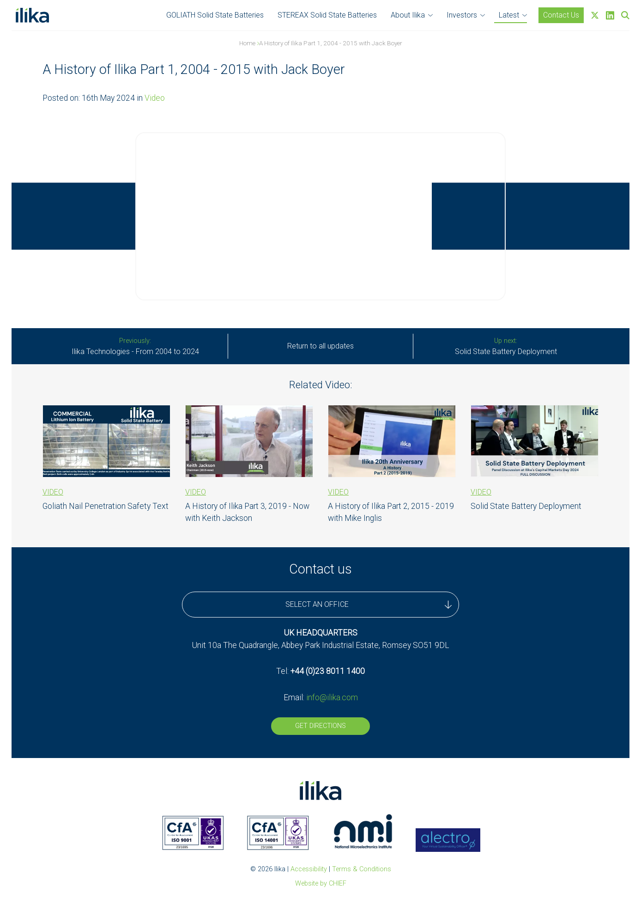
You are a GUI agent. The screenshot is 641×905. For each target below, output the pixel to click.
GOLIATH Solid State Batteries (215, 15)
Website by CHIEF (320, 883)
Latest (509, 15)
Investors (462, 15)
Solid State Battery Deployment (506, 346)
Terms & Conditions (361, 869)
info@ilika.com (332, 697)
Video (155, 98)
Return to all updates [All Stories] (320, 346)
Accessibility (308, 869)
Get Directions (320, 726)
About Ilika (408, 15)
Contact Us (561, 15)
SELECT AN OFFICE (368, 604)
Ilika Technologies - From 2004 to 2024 (135, 346)
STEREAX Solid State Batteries (327, 15)
